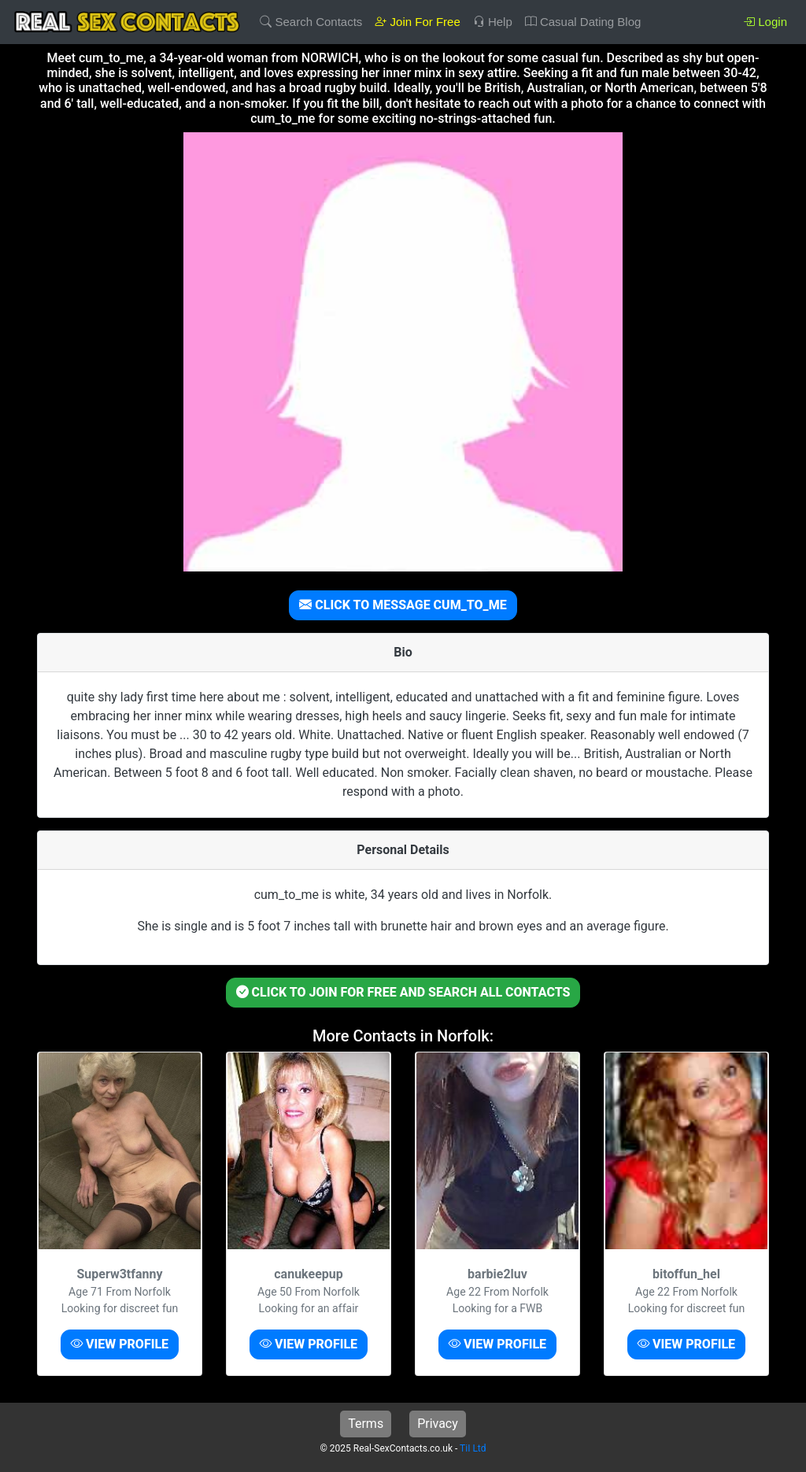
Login (765, 21)
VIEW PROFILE (119, 1344)
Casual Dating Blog (583, 21)
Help (492, 21)
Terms (365, 1423)
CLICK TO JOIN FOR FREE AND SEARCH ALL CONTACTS (403, 992)
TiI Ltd (473, 1448)
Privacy (437, 1423)
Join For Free (417, 21)
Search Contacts (311, 21)
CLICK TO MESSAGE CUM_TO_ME (402, 604)
